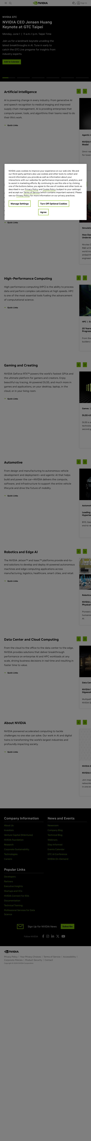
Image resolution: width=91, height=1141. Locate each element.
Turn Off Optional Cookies (53, 203)
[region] (46, 192)
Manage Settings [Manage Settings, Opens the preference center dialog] (20, 203)
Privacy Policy (31, 189)
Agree (43, 212)
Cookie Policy (49, 189)
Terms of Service (32, 192)
